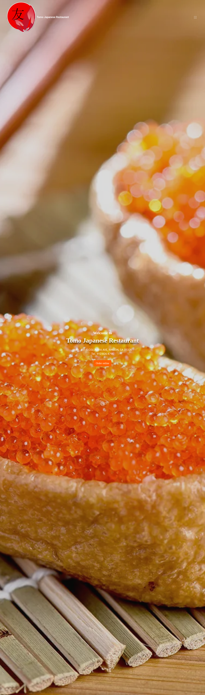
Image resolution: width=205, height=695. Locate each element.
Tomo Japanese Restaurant (37, 17)
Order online (102, 363)
